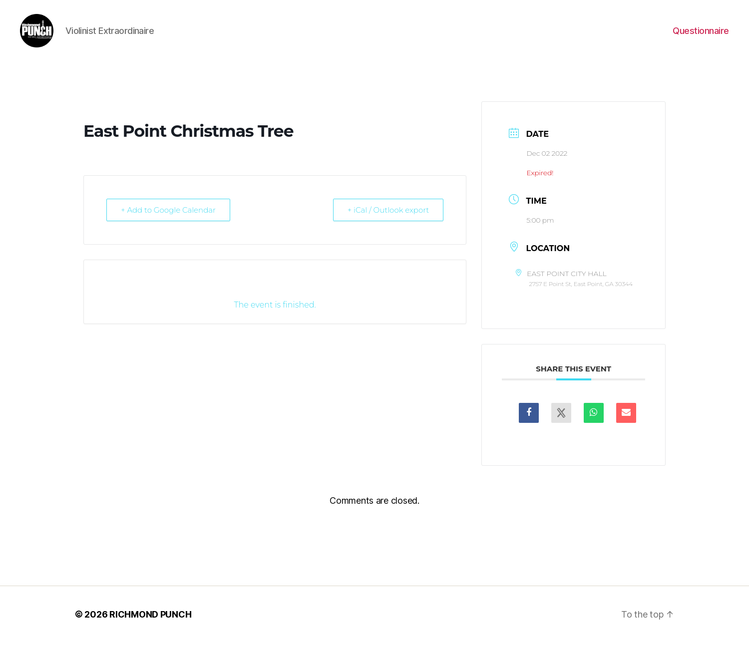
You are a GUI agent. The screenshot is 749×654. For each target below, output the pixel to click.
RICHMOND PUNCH (150, 626)
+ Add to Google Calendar (168, 221)
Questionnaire (701, 36)
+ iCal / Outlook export (388, 221)
